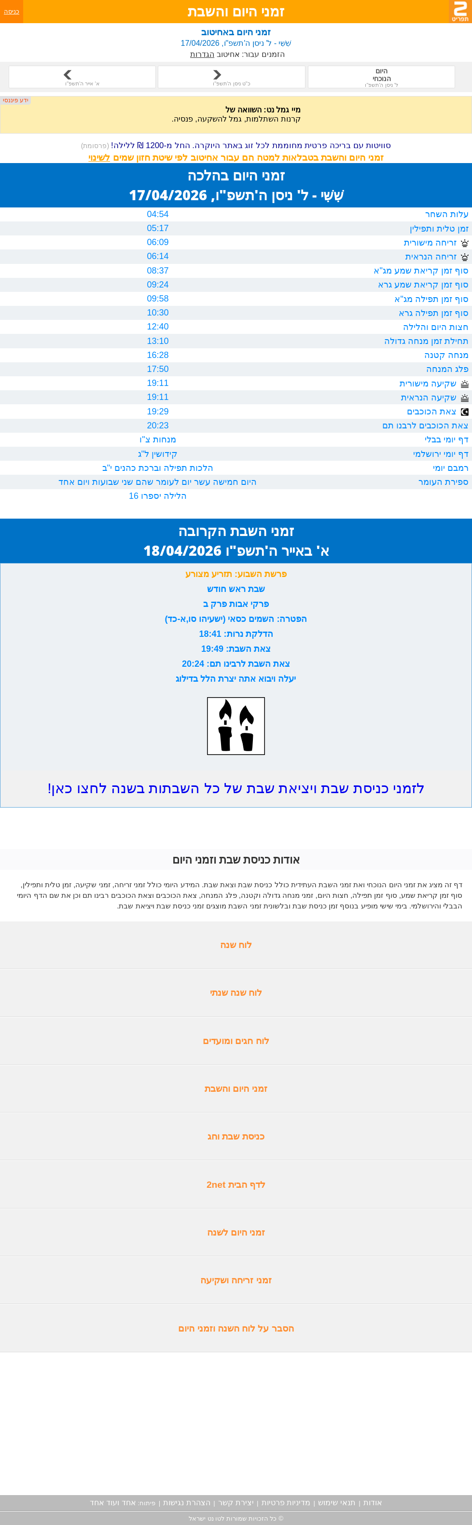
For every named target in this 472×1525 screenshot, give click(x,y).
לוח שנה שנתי (236, 993)
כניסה (11, 11)
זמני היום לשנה (236, 1232)
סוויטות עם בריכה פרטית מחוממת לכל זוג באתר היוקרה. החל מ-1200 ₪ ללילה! (236, 145)
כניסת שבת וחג (236, 1136)
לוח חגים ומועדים (236, 1041)
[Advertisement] (236, 1423)
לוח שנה (236, 945)
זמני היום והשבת (236, 1089)
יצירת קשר (235, 1502)
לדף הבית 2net (236, 1185)
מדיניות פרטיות (286, 1502)
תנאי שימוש (336, 1502)
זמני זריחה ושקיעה (236, 1280)
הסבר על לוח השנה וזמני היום (236, 1328)
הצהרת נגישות (186, 1502)
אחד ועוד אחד (113, 1502)
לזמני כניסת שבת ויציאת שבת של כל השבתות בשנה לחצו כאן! (236, 788)
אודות (372, 1502)
